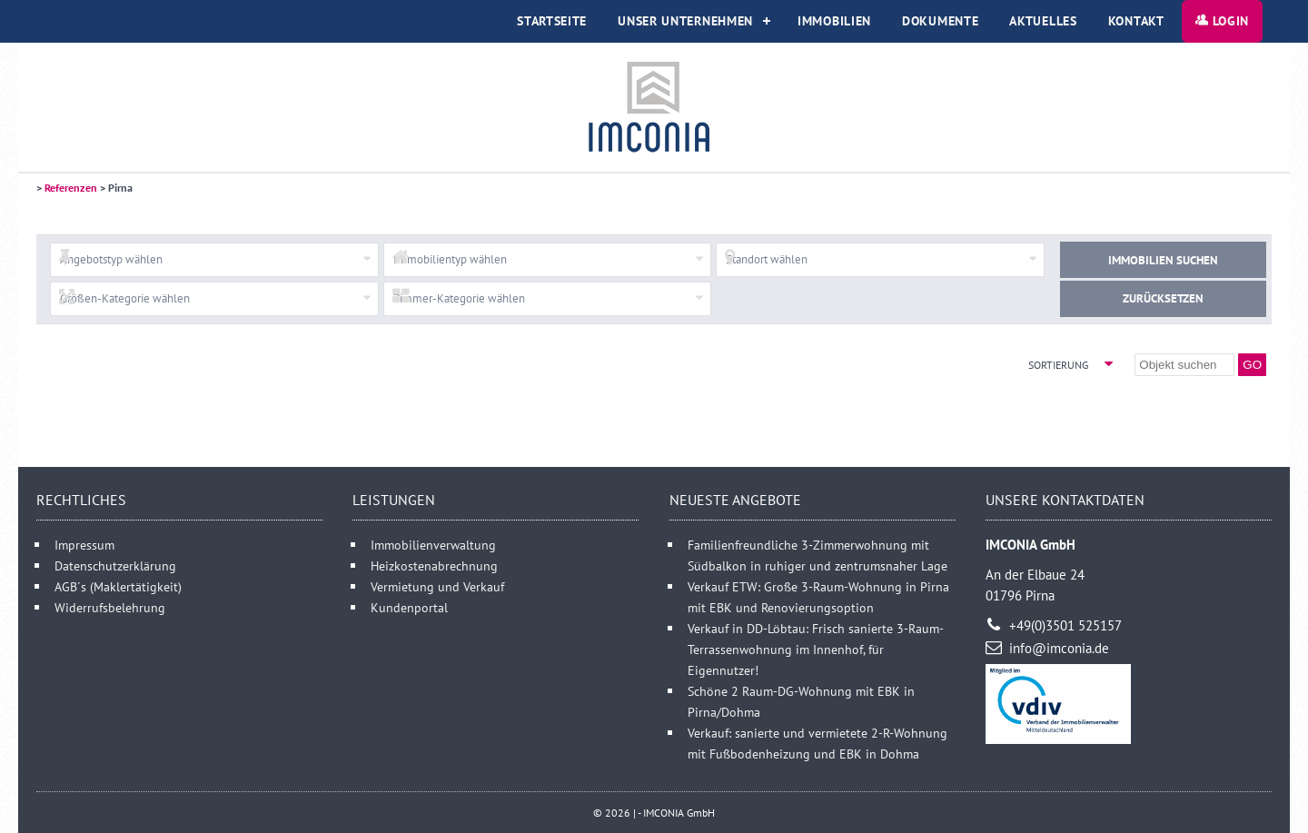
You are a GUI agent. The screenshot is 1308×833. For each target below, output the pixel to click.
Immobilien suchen (1163, 260)
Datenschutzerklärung (115, 565)
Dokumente (940, 21)
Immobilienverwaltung (433, 544)
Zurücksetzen (1163, 298)
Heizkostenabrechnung (434, 565)
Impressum (84, 544)
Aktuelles (1042, 21)
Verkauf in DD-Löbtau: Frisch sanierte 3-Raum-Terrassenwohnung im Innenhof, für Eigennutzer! (816, 649)
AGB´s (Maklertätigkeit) (118, 586)
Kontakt (1136, 21)
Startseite (552, 21)
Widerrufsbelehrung (109, 607)
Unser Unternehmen (685, 21)
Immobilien (834, 21)
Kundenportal (409, 607)
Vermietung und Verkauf (437, 586)
